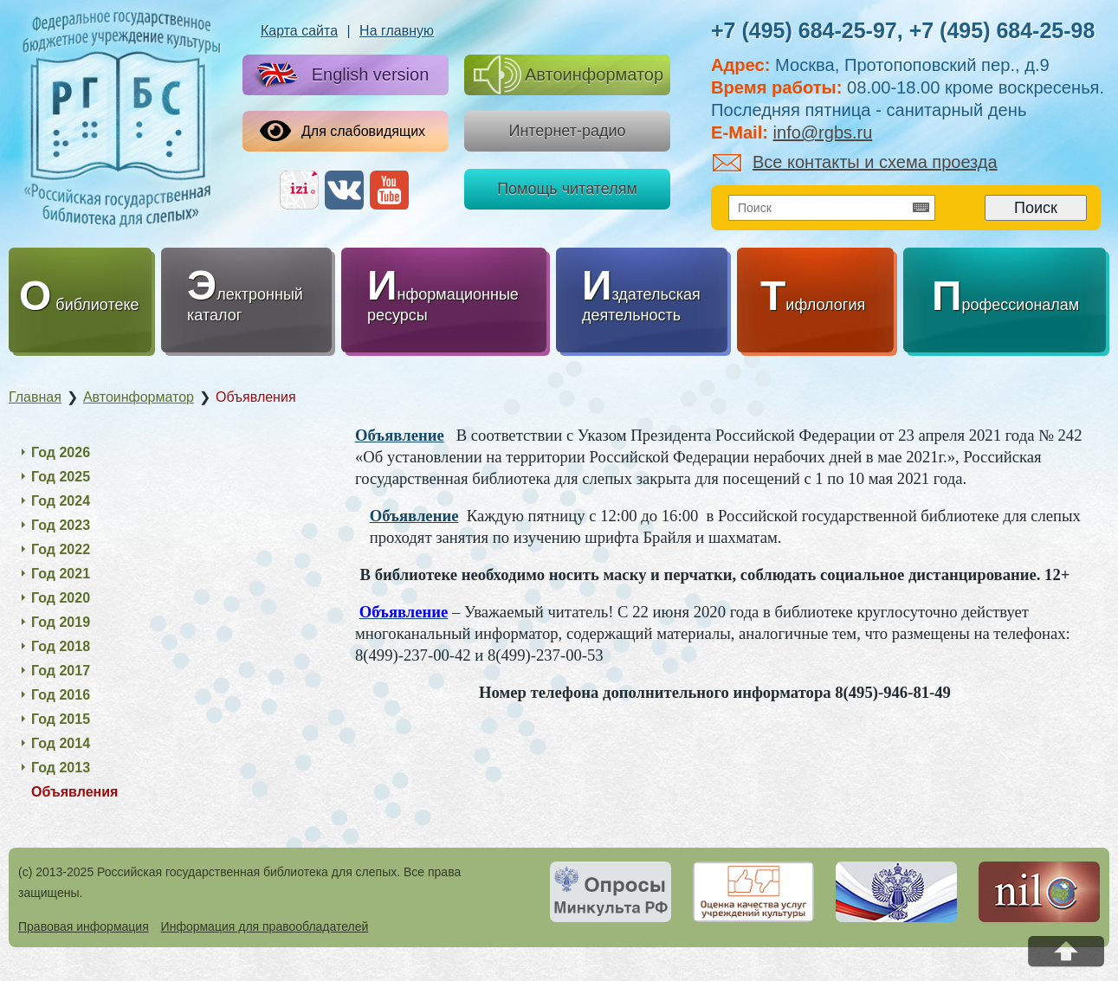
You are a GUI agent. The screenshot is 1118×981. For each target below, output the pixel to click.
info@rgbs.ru (823, 132)
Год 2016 (60, 694)
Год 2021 (60, 573)
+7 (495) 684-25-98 (1002, 30)
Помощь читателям (567, 188)
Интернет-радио (566, 130)
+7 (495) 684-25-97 (804, 30)
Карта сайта (299, 30)
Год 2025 (60, 476)
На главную (396, 30)
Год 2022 (60, 549)
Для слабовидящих (342, 131)
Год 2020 (60, 598)
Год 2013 (60, 767)
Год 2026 (60, 452)
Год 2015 (60, 719)
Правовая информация (83, 926)
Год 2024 (60, 501)
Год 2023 (60, 525)
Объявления (74, 791)
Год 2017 (60, 670)
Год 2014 (60, 743)
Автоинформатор (568, 74)
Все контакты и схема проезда (855, 161)
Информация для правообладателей (265, 926)
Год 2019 (60, 622)
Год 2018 (60, 646)
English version (339, 75)
